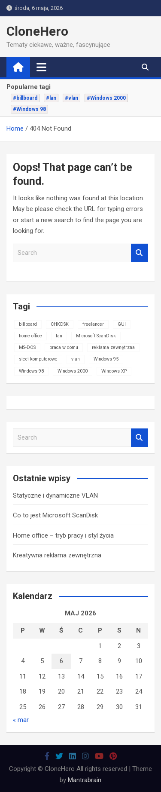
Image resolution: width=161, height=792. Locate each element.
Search (139, 253)
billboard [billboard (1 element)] (28, 324)
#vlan (71, 98)
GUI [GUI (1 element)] (122, 324)
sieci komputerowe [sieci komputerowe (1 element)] (38, 359)
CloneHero (37, 31)
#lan (51, 98)
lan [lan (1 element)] (59, 336)
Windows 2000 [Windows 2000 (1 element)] (73, 371)
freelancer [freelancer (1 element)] (93, 324)
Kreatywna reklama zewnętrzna (57, 555)
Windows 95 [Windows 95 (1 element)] (106, 359)
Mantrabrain (84, 780)
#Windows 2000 (106, 98)
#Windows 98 (29, 109)
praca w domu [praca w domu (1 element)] (63, 347)
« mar (21, 720)
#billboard (25, 98)
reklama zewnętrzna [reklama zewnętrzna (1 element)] (113, 347)
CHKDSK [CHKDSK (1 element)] (60, 324)
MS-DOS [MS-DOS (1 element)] (27, 347)
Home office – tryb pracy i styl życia (63, 535)
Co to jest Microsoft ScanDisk (55, 515)
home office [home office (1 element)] (30, 336)
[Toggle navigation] (41, 67)
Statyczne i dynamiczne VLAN (55, 495)
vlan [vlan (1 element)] (75, 359)
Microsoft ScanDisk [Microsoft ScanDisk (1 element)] (96, 336)
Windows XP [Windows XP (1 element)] (114, 371)
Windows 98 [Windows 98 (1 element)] (31, 371)
